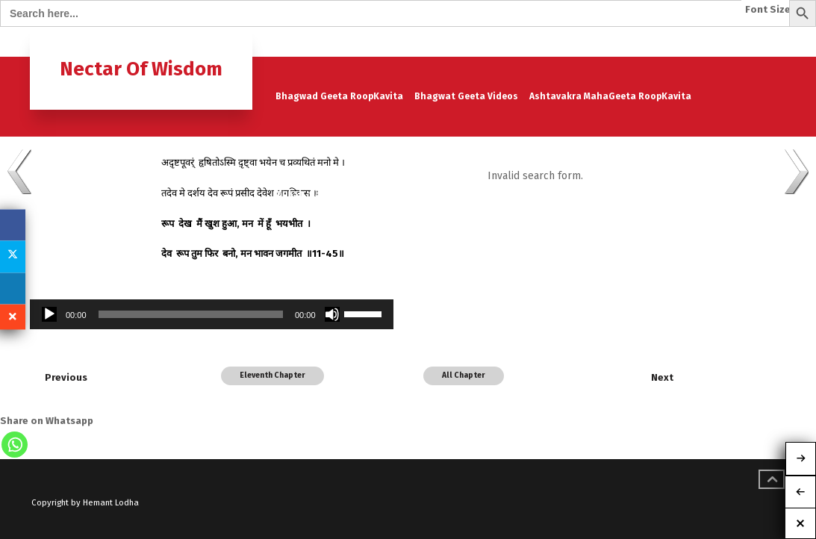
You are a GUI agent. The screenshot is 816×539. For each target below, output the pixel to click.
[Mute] (332, 314)
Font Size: (769, 10)
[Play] (49, 314)
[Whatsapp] (14, 444)
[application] (211, 314)
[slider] (191, 314)
